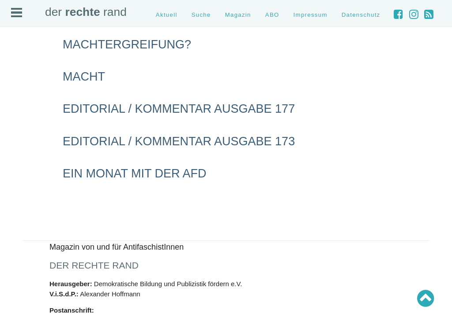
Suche (201, 14)
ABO (272, 14)
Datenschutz (361, 14)
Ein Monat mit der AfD (135, 173)
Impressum (311, 14)
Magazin (238, 14)
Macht (84, 76)
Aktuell (166, 14)
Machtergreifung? (127, 44)
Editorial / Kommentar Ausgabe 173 (179, 141)
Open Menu (17, 12)
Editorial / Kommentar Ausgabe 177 (179, 108)
